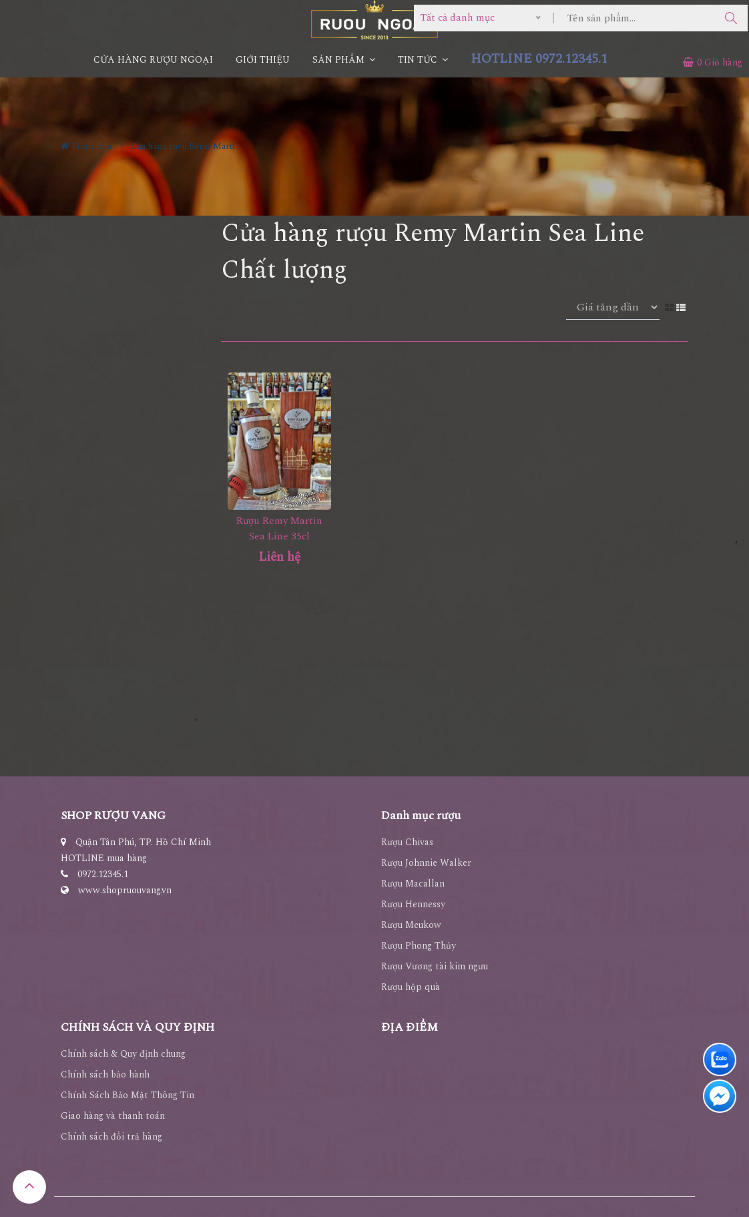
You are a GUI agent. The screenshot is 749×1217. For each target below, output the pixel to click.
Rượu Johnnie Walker (426, 863)
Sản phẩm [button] (343, 60)
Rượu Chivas (407, 842)
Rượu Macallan (413, 884)
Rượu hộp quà (410, 987)
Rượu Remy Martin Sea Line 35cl (279, 528)
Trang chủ (86, 146)
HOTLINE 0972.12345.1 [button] (539, 59)
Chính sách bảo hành (105, 1074)
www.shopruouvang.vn (125, 890)
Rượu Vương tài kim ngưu (434, 966)
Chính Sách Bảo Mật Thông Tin (127, 1095)
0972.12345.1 (102, 874)
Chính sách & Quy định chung (123, 1054)
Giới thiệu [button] (263, 60)
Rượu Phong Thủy (418, 946)
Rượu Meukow (411, 925)
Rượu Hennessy (413, 904)
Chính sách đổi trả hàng (111, 1137)
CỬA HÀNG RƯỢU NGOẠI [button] (153, 60)
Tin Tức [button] (423, 60)
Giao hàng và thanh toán (113, 1116)
